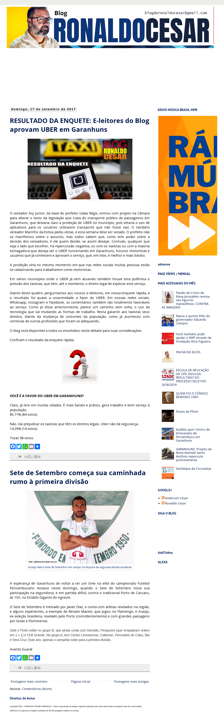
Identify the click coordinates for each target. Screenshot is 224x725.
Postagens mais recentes (29, 681)
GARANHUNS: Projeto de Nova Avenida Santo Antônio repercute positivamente (194, 454)
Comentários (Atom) (37, 689)
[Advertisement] (52, 77)
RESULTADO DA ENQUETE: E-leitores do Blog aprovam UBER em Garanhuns (79, 125)
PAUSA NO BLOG (188, 352)
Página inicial (80, 681)
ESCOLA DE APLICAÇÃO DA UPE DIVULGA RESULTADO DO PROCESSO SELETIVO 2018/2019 (185, 377)
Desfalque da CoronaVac (193, 469)
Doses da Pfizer (187, 411)
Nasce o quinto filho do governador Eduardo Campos (193, 319)
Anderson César (176, 498)
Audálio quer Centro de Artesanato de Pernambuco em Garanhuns (193, 434)
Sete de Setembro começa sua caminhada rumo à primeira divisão (78, 477)
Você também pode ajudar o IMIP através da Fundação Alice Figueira (193, 337)
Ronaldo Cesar (175, 503)
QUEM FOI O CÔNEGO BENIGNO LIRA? (192, 395)
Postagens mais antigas (131, 681)
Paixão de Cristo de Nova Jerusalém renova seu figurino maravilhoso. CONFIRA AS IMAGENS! (186, 300)
